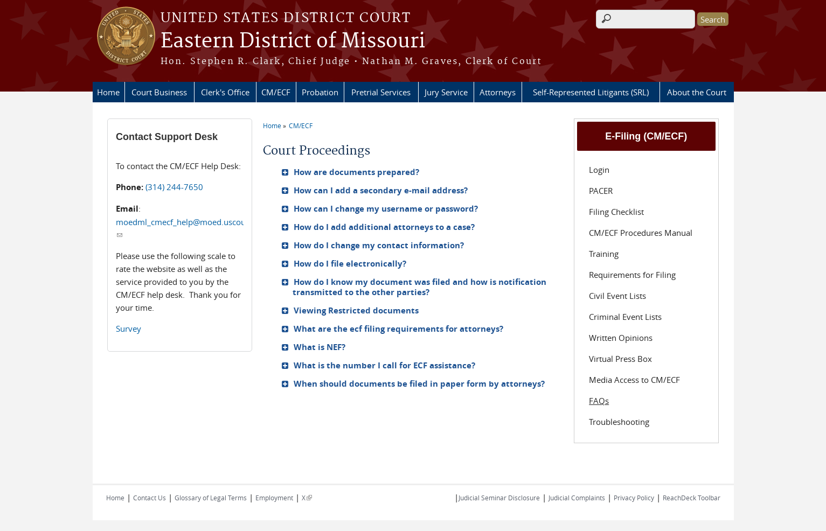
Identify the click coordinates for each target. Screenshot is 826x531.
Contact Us (149, 497)
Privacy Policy (634, 497)
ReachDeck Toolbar (691, 497)
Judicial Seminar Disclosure (499, 497)
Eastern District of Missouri (293, 41)
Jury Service (446, 92)
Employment (274, 497)
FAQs (599, 400)
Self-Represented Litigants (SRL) (591, 92)
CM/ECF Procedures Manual (640, 232)
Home (108, 92)
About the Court (696, 92)
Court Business (159, 92)
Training (604, 253)
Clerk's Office (225, 92)
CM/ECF (275, 92)
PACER (601, 190)
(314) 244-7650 (174, 186)
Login (599, 169)
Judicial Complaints (577, 497)
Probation (320, 92)
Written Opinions (621, 337)
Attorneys (498, 92)
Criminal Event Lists (625, 316)
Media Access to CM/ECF (634, 379)
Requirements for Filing (632, 274)
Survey (128, 328)
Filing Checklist (616, 211)
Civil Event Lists (617, 295)
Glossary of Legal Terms (211, 497)
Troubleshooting (619, 421)
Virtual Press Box (620, 358)
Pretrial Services (381, 92)
